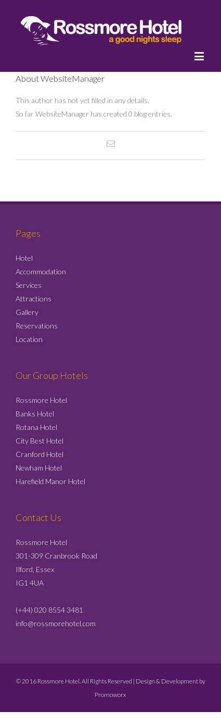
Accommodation (41, 271)
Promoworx (110, 695)
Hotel (24, 257)
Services (29, 285)
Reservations (37, 325)
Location (29, 339)
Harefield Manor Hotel (50, 481)
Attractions (33, 298)
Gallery (27, 312)
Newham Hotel (39, 467)
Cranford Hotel (39, 454)
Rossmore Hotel (41, 400)
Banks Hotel (35, 413)
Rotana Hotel (36, 427)
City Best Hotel (39, 440)
